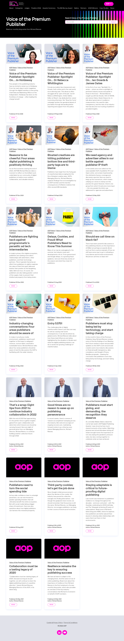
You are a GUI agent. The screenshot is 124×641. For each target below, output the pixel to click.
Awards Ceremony (49, 8)
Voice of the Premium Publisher (20, 401)
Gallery (76, 8)
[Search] (87, 22)
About (11, 8)
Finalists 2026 (36, 8)
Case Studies (104, 8)
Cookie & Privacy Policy (55, 622)
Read (13, 117)
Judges (27, 8)
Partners (83, 8)
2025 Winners (93, 8)
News (112, 8)
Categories (19, 8)
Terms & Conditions (70, 622)
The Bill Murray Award (64, 8)
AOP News (13, 67)
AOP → (109, 4)
